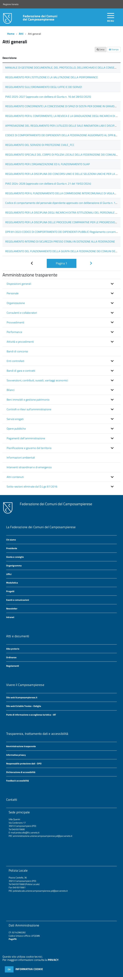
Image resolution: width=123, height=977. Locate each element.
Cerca (100, 49)
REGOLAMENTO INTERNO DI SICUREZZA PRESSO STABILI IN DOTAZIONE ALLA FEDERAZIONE (60, 241)
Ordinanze (11, 657)
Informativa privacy (16, 755)
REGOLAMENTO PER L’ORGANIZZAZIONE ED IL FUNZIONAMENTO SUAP (47, 164)
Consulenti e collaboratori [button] (22, 313)
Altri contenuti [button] (15, 477)
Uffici (9, 574)
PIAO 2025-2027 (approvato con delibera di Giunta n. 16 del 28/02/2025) (48, 97)
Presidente (11, 548)
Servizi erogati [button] (15, 419)
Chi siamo (11, 539)
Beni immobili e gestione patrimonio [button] (28, 400)
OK (9, 969)
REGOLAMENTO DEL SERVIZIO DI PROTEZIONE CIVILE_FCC (39, 145)
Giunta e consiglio (15, 557)
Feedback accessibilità (17, 780)
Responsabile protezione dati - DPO (24, 763)
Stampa (114, 49)
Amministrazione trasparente (21, 746)
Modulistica (12, 582)
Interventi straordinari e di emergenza (29, 467)
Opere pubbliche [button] (16, 428)
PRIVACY (53, 960)
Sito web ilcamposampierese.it (21, 697)
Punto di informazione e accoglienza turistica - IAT (31, 714)
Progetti (10, 591)
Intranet (10, 617)
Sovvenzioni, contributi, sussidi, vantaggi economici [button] (37, 380)
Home (10, 34)
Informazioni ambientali (21, 457)
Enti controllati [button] (15, 361)
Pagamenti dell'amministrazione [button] (26, 438)
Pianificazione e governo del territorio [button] (29, 448)
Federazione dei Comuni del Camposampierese (40, 17)
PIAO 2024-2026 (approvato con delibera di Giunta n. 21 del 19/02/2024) (48, 184)
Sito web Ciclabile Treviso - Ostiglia (23, 706)
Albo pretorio (12, 649)
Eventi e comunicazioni (17, 600)
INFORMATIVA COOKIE (29, 969)
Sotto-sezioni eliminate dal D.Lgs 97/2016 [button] (32, 486)
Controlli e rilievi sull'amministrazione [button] (29, 409)
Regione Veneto (11, 4)
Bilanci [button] (11, 390)
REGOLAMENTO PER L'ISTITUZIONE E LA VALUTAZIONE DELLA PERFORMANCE (51, 77)
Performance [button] (14, 332)
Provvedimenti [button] (15, 322)
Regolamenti (12, 666)
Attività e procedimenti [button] (20, 342)
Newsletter (11, 608)
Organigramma (14, 565)
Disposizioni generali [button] (19, 284)
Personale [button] (13, 293)
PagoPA (13, 939)
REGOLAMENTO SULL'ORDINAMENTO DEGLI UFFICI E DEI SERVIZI (43, 87)
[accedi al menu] (110, 17)
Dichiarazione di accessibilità (20, 772)
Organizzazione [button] (16, 303)
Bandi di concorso (17, 351)
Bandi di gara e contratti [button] (21, 371)
